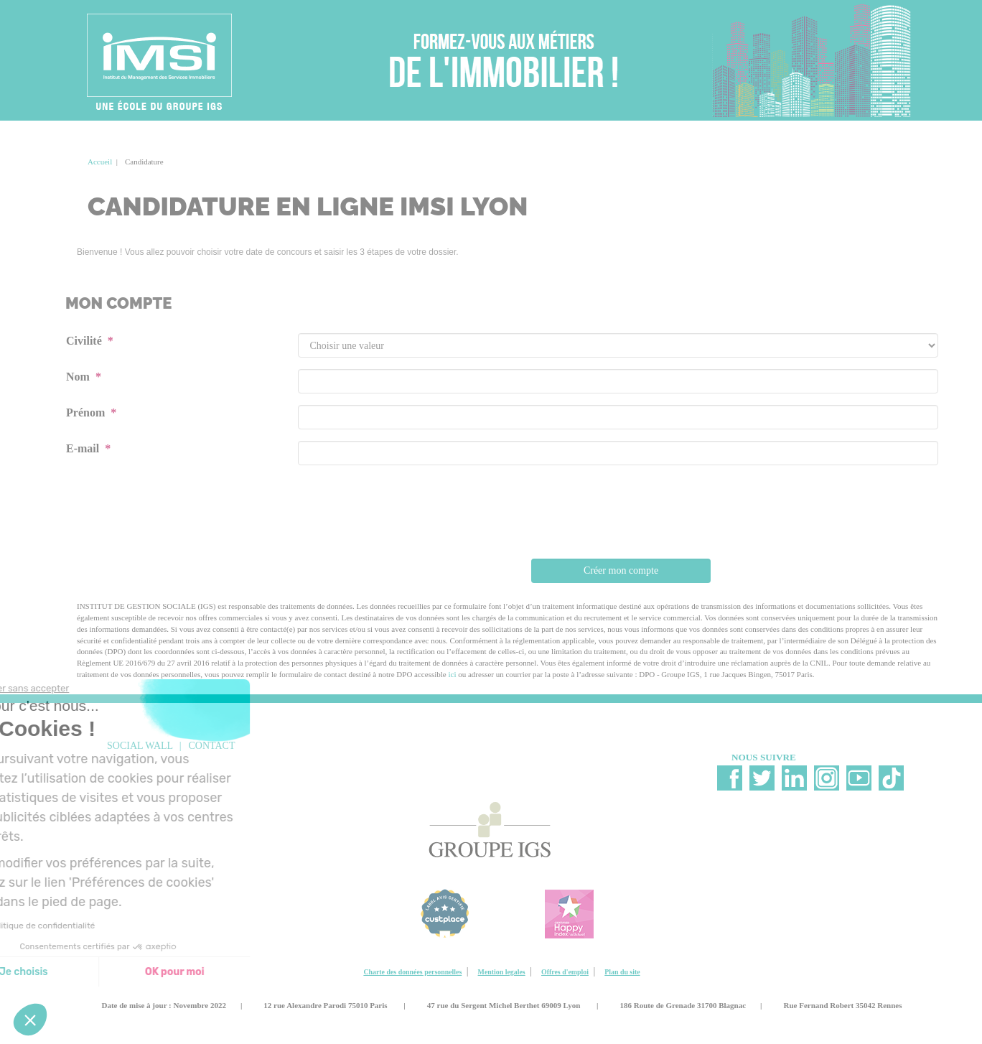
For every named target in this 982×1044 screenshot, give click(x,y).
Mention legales (501, 972)
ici (452, 674)
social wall (140, 745)
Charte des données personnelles (412, 972)
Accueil (100, 161)
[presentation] (621, 516)
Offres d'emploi (565, 972)
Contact (211, 745)
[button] (30, 1019)
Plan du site (622, 972)
